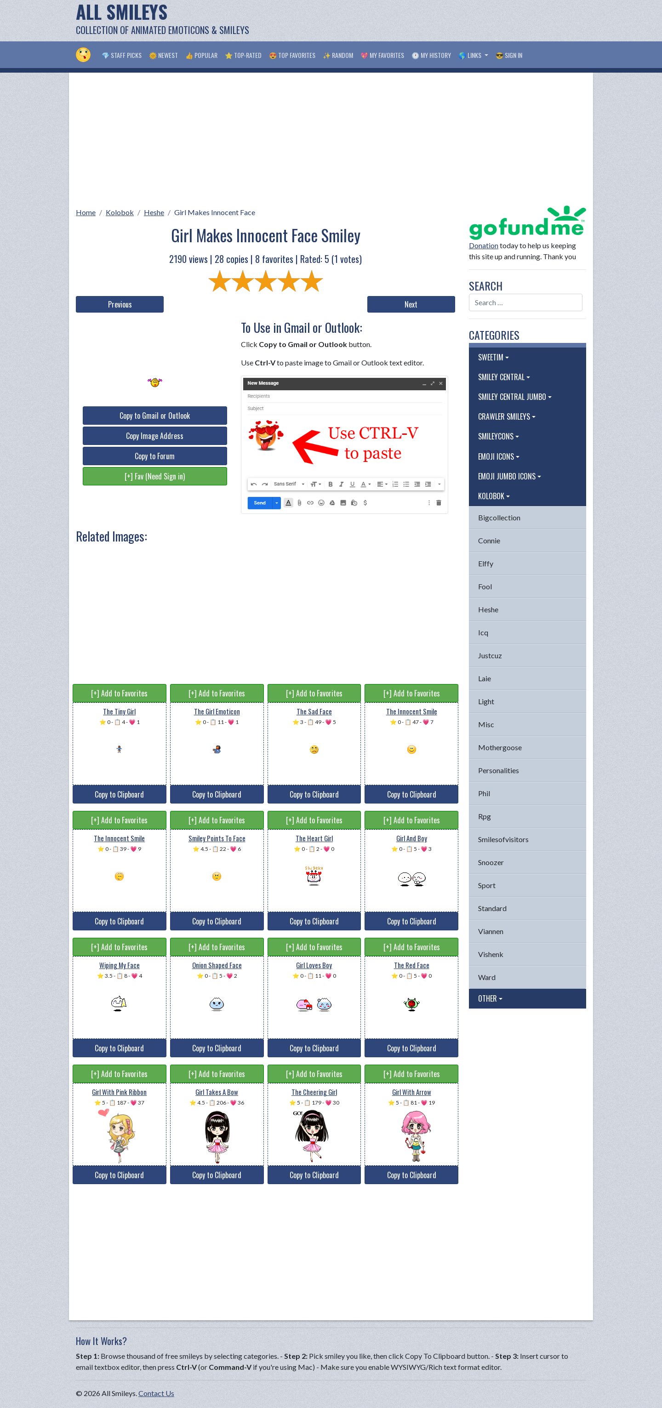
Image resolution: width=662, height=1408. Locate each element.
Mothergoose (500, 747)
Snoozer (491, 862)
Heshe (154, 212)
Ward (487, 977)
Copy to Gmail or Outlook (155, 415)
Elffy (485, 563)
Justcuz (490, 655)
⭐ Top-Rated (243, 55)
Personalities (498, 770)
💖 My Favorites (382, 55)
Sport (487, 885)
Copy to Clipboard (119, 794)
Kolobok (120, 212)
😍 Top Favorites (292, 55)
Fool (485, 586)
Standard (492, 908)
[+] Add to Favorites (119, 693)
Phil (484, 793)
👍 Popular (201, 55)
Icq (483, 632)
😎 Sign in (509, 55)
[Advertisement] (418, 20)
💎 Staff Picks (122, 55)
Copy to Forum (155, 456)
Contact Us (156, 1393)
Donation (483, 245)
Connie (489, 540)
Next (411, 304)
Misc (486, 724)
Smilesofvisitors (503, 839)
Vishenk (490, 954)
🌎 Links (470, 55)
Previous (120, 304)
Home (86, 212)
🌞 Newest (163, 55)
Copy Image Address (154, 435)
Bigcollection (499, 517)
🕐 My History (431, 55)
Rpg (484, 816)
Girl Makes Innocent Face (214, 212)
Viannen (490, 931)
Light (486, 701)
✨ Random (338, 55)
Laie (484, 678)
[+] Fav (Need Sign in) (155, 476)
